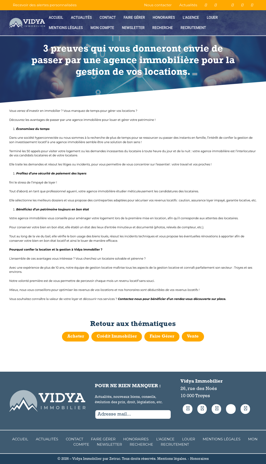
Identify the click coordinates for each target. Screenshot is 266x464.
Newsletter (133, 28)
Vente (193, 336)
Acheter (75, 336)
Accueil (56, 18)
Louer (212, 18)
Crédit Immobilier (117, 336)
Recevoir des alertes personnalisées (45, 5)
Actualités (188, 5)
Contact (107, 18)
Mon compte (102, 28)
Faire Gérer (134, 18)
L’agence (191, 18)
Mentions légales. (172, 459)
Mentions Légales (66, 28)
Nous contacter (158, 5)
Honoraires (164, 18)
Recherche (162, 28)
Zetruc (114, 459)
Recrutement (193, 28)
